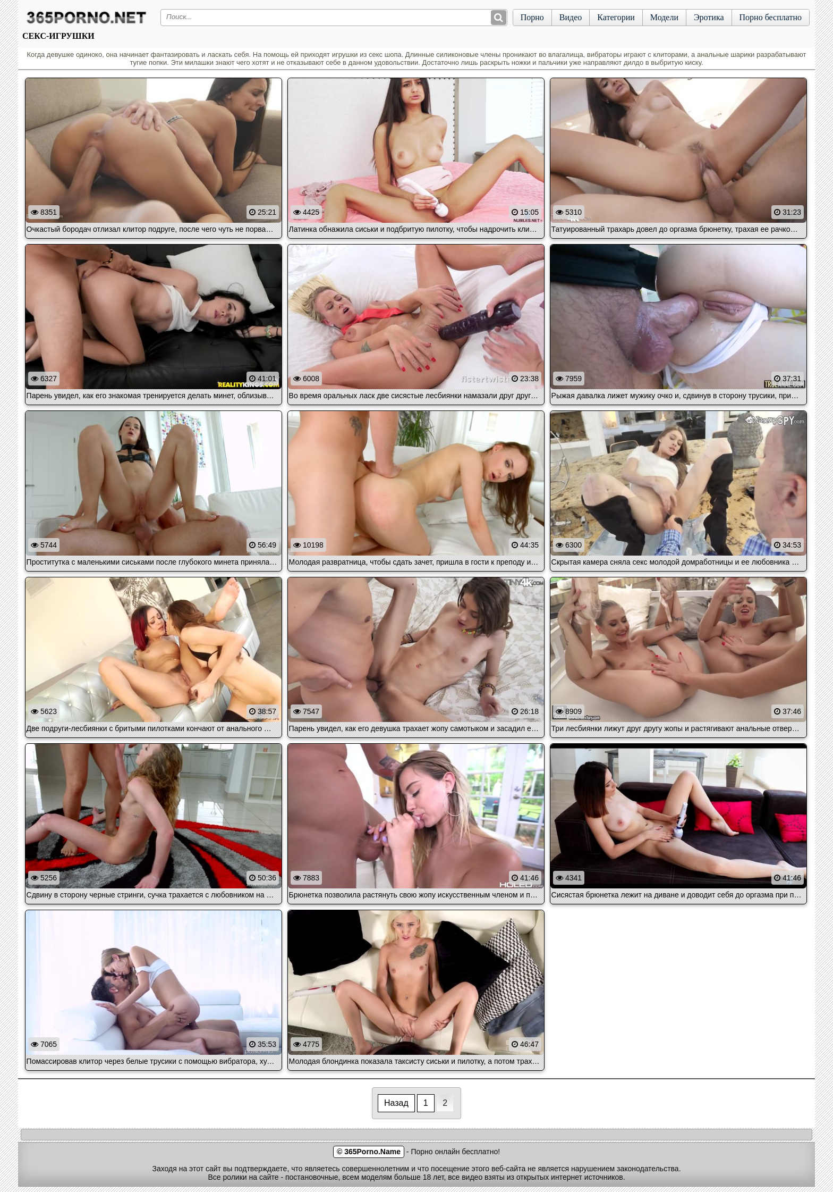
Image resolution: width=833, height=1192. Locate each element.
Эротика (709, 17)
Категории (616, 17)
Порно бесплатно (771, 17)
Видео (570, 17)
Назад (396, 1102)
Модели (664, 17)
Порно (532, 17)
